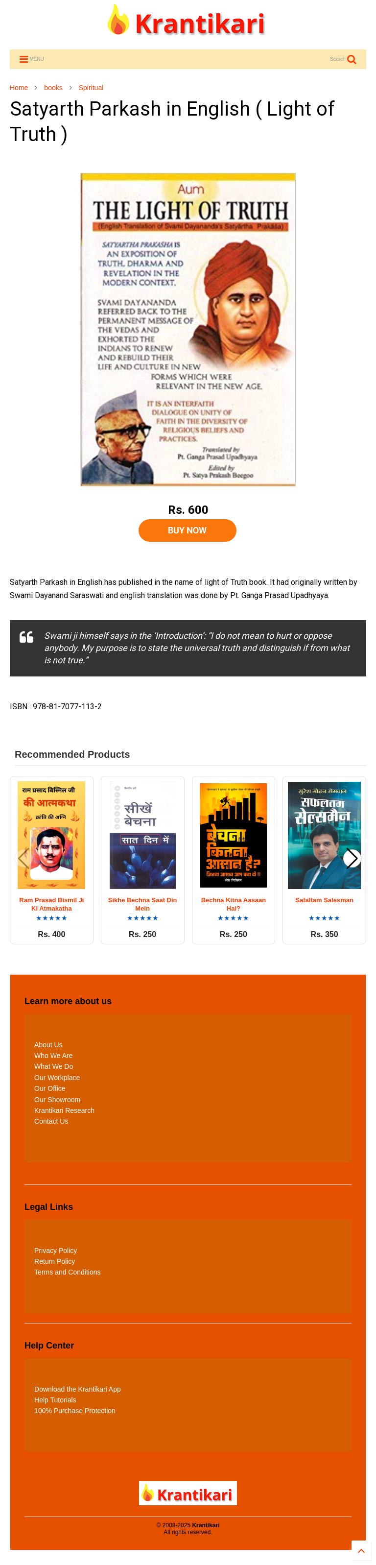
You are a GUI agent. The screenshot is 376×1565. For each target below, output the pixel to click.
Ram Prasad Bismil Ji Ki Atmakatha (51, 904)
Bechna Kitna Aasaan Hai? (233, 904)
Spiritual (91, 88)
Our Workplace (57, 1078)
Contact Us (51, 1121)
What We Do (53, 1066)
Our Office (50, 1088)
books (53, 88)
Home (19, 88)
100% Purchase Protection (75, 1411)
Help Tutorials (55, 1400)
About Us (48, 1045)
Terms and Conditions (67, 1272)
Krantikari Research (64, 1110)
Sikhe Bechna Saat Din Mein (142, 904)
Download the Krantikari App (77, 1389)
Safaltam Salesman (324, 900)
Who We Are (53, 1055)
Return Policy (54, 1261)
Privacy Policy (55, 1250)
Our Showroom (57, 1100)
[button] (352, 858)
